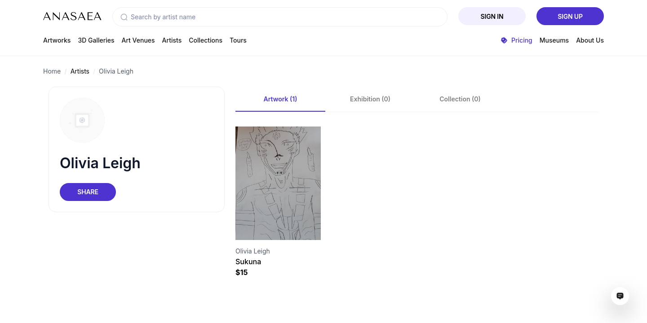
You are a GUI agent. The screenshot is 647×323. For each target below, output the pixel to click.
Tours (238, 40)
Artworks (57, 40)
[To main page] (72, 16)
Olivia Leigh (116, 71)
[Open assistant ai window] (620, 296)
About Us (590, 40)
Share (87, 192)
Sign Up (570, 16)
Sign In (492, 16)
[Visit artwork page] (278, 183)
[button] (124, 17)
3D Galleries (96, 40)
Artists (172, 40)
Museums (554, 40)
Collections (205, 40)
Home (52, 71)
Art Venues (138, 40)
